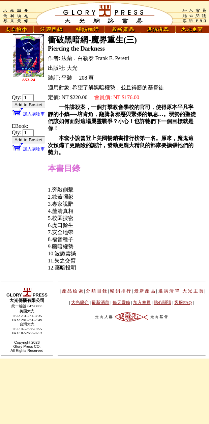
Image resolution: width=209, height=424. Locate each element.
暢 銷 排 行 (120, 290)
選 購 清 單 (168, 290)
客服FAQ (183, 302)
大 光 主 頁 (192, 290)
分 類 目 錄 (96, 290)
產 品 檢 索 (72, 290)
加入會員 (142, 302)
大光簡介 (80, 302)
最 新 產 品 (144, 290)
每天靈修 (121, 302)
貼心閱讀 (162, 302)
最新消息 (100, 302)
